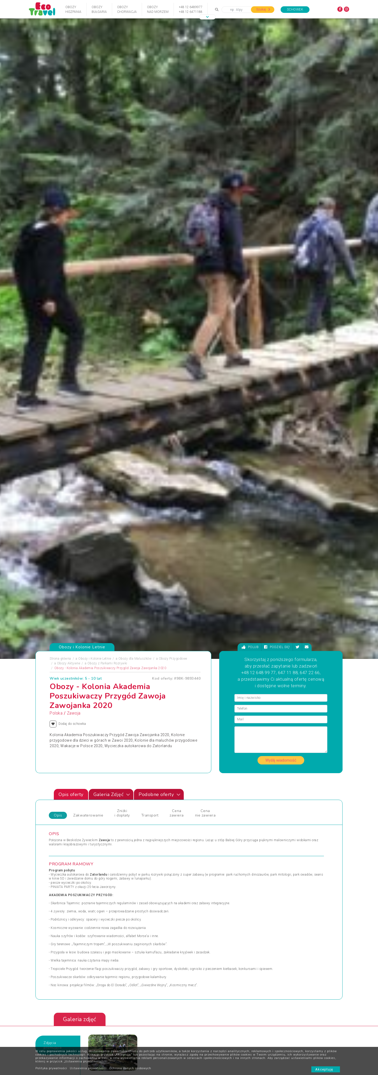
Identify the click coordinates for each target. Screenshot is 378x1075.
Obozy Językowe (135, 809)
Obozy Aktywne (68, 180)
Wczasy (59, 834)
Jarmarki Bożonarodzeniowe (144, 796)
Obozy (57, 796)
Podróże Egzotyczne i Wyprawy (76, 822)
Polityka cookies (126, 1044)
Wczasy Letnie (203, 803)
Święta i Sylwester (136, 834)
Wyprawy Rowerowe (277, 809)
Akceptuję (325, 1069)
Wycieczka (271, 815)
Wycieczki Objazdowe (279, 796)
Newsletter (161, 1036)
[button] (207, 16)
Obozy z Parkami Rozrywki (107, 180)
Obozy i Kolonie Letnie (94, 175)
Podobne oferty (159, 311)
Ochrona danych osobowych (130, 1068)
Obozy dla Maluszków (135, 175)
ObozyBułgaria (99, 9)
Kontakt (120, 1021)
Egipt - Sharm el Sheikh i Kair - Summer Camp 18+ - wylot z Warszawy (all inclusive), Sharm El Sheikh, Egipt (133, 674)
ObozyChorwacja (127, 9)
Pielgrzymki (61, 815)
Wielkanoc (200, 822)
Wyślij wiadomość (280, 276)
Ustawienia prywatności (88, 1068)
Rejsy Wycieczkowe (137, 815)
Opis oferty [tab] (71, 311)
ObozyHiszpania (73, 9)
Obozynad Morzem (158, 9)
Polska (56, 229)
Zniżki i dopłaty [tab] (122, 329)
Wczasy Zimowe (205, 809)
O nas (118, 1029)
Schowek (295, 9)
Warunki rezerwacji (128, 1036)
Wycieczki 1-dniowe (207, 828)
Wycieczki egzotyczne (209, 834)
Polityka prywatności (51, 1068)
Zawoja (74, 229)
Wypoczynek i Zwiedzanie (282, 803)
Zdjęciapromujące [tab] (53, 561)
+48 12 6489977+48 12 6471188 (190, 9)
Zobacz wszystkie (304, 750)
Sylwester (130, 822)
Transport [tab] (150, 331)
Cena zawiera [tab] (177, 329)
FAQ (157, 1021)
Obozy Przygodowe (173, 175)
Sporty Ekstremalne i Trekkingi (75, 828)
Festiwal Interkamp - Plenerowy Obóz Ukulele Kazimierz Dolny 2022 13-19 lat (291, 672)
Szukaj (263, 9)
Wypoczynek (272, 822)
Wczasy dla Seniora (207, 796)
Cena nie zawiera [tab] (205, 329)
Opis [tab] (58, 331)
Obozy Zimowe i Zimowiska (73, 809)
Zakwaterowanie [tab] (88, 331)
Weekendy (200, 815)
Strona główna (60, 175)
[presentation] (323, 600)
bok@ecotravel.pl (322, 974)
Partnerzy (161, 1029)
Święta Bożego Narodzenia (142, 828)
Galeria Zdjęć (111, 311)
